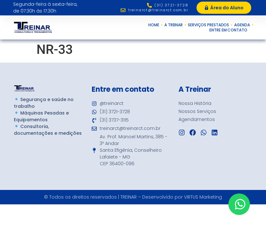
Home (153, 25)
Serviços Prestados (208, 25)
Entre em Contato (229, 30)
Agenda (242, 25)
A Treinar (173, 25)
